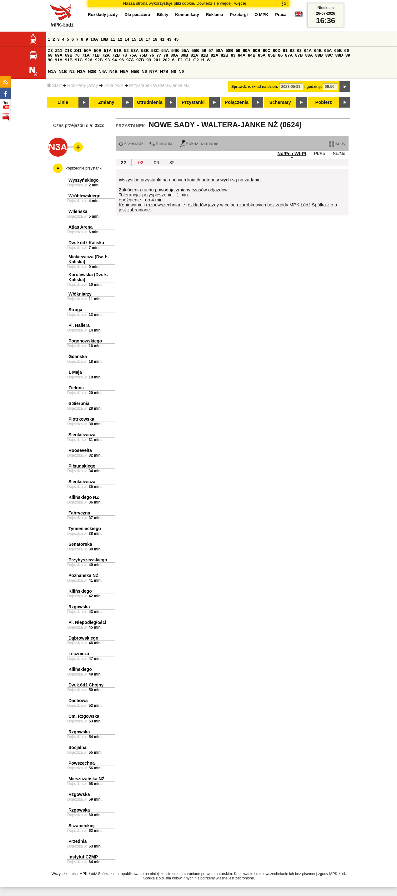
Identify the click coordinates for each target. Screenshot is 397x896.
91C (79, 60)
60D (276, 50)
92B (99, 60)
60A (246, 50)
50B (97, 50)
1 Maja (75, 372)
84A (241, 55)
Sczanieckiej (81, 825)
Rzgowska (79, 606)
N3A (81, 71)
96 (121, 60)
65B (338, 50)
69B (69, 55)
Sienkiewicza (81, 434)
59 (238, 50)
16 (141, 39)
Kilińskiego (80, 591)
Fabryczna (79, 512)
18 (155, 39)
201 (156, 60)
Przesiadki (132, 143)
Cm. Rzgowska (83, 716)
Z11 (58, 50)
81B (204, 55)
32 (171, 162)
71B (96, 55)
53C (155, 50)
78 (165, 55)
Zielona (76, 387)
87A (289, 55)
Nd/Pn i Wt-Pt (291, 153)
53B (145, 50)
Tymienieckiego (84, 528)
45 (176, 39)
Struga (75, 309)
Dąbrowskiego (83, 637)
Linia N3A (114, 85)
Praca (280, 14)
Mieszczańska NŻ (86, 778)
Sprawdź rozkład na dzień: (254, 86)
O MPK (262, 14)
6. (174, 60)
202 (166, 60)
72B (116, 55)
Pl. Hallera (79, 325)
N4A (102, 71)
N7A (153, 71)
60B (256, 50)
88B (319, 55)
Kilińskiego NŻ (83, 497)
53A (134, 50)
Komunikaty (187, 14)
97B (140, 60)
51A (108, 50)
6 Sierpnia (78, 403)
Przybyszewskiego (87, 559)
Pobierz (323, 102)
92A (89, 60)
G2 (196, 60)
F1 (180, 60)
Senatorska (80, 544)
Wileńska (78, 211)
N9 (181, 71)
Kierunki (160, 143)
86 (280, 55)
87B (299, 55)
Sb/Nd (339, 153)
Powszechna (81, 763)
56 (204, 50)
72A (106, 55)
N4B (113, 71)
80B (184, 55)
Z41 (78, 50)
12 (120, 39)
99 (148, 60)
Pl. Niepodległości (87, 622)
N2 (72, 71)
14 (127, 39)
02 (140, 162)
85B (271, 55)
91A (59, 60)
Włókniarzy (80, 293)
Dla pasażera (137, 14)
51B (118, 50)
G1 (188, 60)
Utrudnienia (149, 102)
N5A (124, 71)
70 (77, 55)
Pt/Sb (319, 153)
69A (59, 55)
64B (318, 50)
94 (114, 60)
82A (214, 55)
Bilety (162, 14)
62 (292, 50)
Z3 (50, 50)
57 (211, 50)
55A (185, 50)
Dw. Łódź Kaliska (86, 242)
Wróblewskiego (84, 195)
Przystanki (193, 102)
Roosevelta (80, 450)
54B (175, 50)
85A (261, 55)
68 (50, 55)
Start (54, 85)
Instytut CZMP (83, 856)
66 (346, 50)
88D (339, 55)
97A (130, 60)
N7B (164, 71)
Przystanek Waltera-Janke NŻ (159, 85)
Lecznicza (78, 653)
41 (162, 39)
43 (169, 39)
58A (219, 50)
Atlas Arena (80, 227)
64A (308, 50)
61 (285, 50)
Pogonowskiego (85, 340)
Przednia (77, 841)
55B (195, 50)
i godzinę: (313, 86)
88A (309, 55)
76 (151, 55)
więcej (240, 3)
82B (224, 55)
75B (143, 55)
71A (85, 55)
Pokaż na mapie (199, 143)
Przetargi (239, 14)
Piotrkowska (81, 419)
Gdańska (77, 356)
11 (112, 39)
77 (158, 55)
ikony (337, 143)
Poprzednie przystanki (83, 168)
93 (107, 60)
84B (251, 55)
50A (87, 50)
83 (233, 55)
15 (134, 39)
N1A (52, 71)
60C (266, 50)
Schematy (280, 102)
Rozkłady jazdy (82, 85)
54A (165, 50)
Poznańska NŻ (83, 575)
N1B (62, 71)
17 (148, 39)
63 (299, 50)
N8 (173, 71)
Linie (63, 102)
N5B (135, 71)
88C (329, 55)
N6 (144, 71)
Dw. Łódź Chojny (85, 684)
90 (50, 60)
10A (94, 39)
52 (126, 50)
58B (229, 50)
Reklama (214, 14)
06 (156, 162)
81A (194, 55)
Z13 (68, 50)
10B (104, 39)
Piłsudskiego (81, 465)
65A (328, 50)
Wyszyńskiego (83, 180)
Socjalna (77, 747)
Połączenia (237, 102)
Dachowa (78, 700)
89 (347, 55)
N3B (92, 71)
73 (124, 55)
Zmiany (106, 102)
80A (174, 55)
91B (69, 60)
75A (133, 55)
